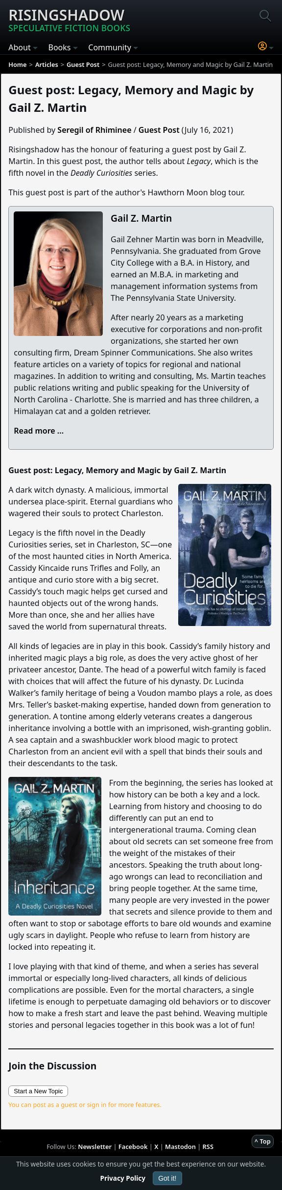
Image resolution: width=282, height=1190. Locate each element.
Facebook (133, 1146)
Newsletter (95, 1146)
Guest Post (159, 130)
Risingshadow (69, 19)
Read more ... (39, 430)
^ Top (263, 1141)
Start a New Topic (38, 1091)
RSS (208, 1146)
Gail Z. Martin (141, 218)
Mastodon (180, 1146)
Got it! (167, 1178)
